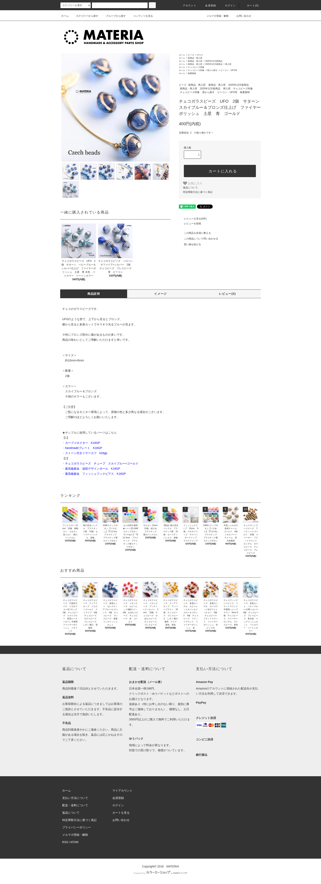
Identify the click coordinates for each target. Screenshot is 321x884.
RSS (65, 842)
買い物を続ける (190, 244)
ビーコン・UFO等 (228, 70)
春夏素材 (192, 73)
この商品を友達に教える (195, 233)
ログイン (228, 5)
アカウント (187, 5)
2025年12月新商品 (213, 61)
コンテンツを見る (140, 16)
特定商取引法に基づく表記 (197, 192)
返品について (190, 187)
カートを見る (121, 812)
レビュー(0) (227, 293)
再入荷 (228, 64)
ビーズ (191, 55)
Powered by (160, 873)
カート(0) (250, 5)
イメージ (160, 293)
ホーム (65, 16)
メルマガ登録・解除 (215, 16)
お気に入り (192, 183)
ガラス (200, 55)
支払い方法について (75, 798)
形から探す (212, 70)
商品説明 (93, 293)
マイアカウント (122, 790)
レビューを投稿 (190, 223)
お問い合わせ (241, 16)
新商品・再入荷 (195, 58)
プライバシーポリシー (76, 827)
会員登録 (208, 5)
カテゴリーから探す (84, 16)
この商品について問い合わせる (198, 238)
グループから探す (113, 16)
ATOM (74, 842)
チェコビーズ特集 (196, 67)
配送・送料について (75, 805)
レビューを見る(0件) (193, 218)
